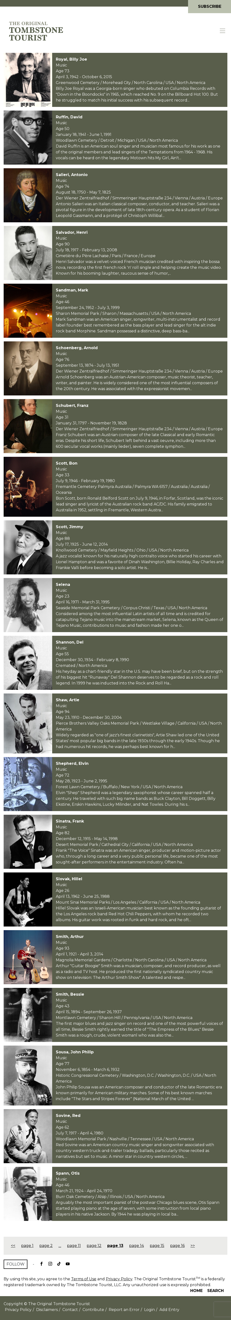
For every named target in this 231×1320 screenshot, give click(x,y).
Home (196, 1290)
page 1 (27, 1245)
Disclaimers (47, 1309)
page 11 (74, 1245)
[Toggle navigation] (223, 31)
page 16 (177, 1245)
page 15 (157, 1245)
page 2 (46, 1245)
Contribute (93, 1309)
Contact (70, 1309)
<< (13, 1245)
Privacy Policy (119, 1279)
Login (149, 1309)
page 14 (136, 1245)
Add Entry (169, 1309)
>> (192, 1245)
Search (215, 1290)
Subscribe (209, 6)
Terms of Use (83, 1279)
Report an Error (124, 1309)
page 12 (94, 1245)
